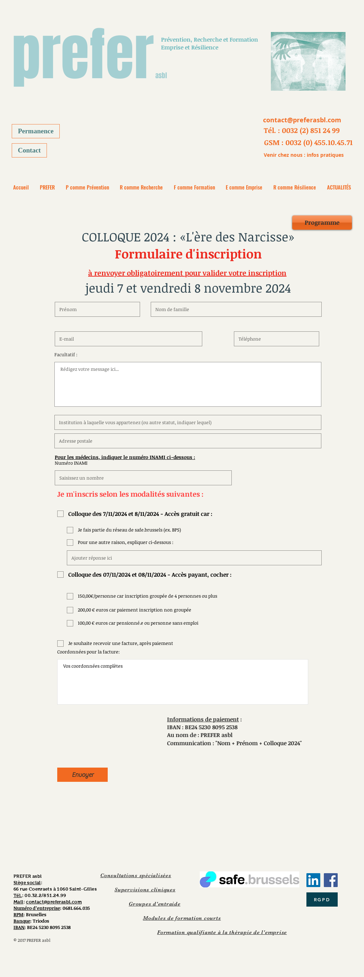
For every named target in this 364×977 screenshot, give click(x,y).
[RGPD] (322, 899)
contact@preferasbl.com (54, 901)
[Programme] (322, 222)
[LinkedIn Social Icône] (313, 880)
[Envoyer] (82, 775)
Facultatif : (65, 354)
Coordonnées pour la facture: (88, 652)
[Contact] (29, 150)
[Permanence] (36, 131)
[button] (302, 130)
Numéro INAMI (71, 463)
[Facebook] (331, 880)
